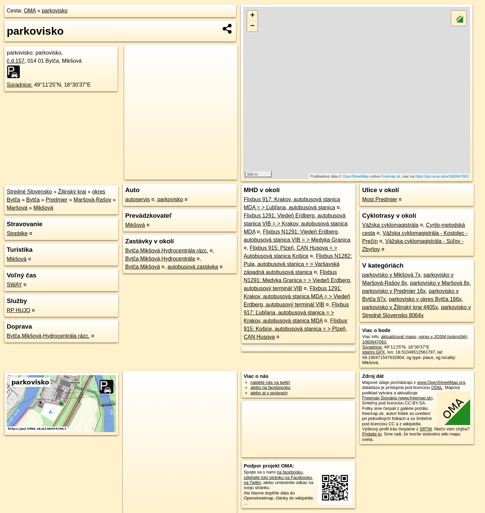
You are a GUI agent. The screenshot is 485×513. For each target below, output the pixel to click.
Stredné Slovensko (29, 191)
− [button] (252, 26)
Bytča (33, 200)
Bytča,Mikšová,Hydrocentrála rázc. (48, 336)
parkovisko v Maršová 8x (440, 283)
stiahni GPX (373, 352)
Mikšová (43, 208)
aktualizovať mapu (398, 336)
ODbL (436, 387)
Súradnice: (20, 85)
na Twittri (252, 482)
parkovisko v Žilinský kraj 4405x (400, 307)
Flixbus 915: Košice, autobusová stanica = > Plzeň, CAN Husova (295, 329)
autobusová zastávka (192, 267)
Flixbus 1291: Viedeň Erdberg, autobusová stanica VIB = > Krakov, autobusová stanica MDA (296, 224)
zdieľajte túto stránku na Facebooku (278, 477)
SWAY (14, 285)
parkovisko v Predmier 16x (394, 291)
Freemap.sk (390, 176)
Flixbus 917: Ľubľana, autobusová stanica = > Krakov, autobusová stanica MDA (296, 313)
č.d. (16, 61)
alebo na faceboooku (271, 387)
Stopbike (17, 233)
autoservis (137, 199)
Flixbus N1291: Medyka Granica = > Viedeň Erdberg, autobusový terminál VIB (298, 280)
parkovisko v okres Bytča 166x (425, 299)
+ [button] (252, 16)
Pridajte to (372, 433)
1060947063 (374, 341)
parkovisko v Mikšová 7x (391, 275)
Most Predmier (379, 199)
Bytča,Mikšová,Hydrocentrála (160, 259)
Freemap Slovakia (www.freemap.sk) (397, 397)
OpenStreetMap (356, 176)
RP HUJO (18, 310)
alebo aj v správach (269, 392)
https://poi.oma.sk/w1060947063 (441, 176)
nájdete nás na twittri (270, 382)
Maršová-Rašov (92, 200)
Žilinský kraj (72, 191)
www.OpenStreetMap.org (441, 382)
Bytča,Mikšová (142, 267)
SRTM (426, 428)
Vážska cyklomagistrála (390, 225)
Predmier (57, 200)
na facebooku (290, 472)
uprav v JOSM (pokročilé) (443, 336)
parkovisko (54, 10)
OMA (30, 10)
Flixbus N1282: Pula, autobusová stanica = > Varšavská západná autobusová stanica (298, 264)
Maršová (17, 208)
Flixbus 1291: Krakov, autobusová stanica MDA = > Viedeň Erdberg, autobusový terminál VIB (297, 296)
